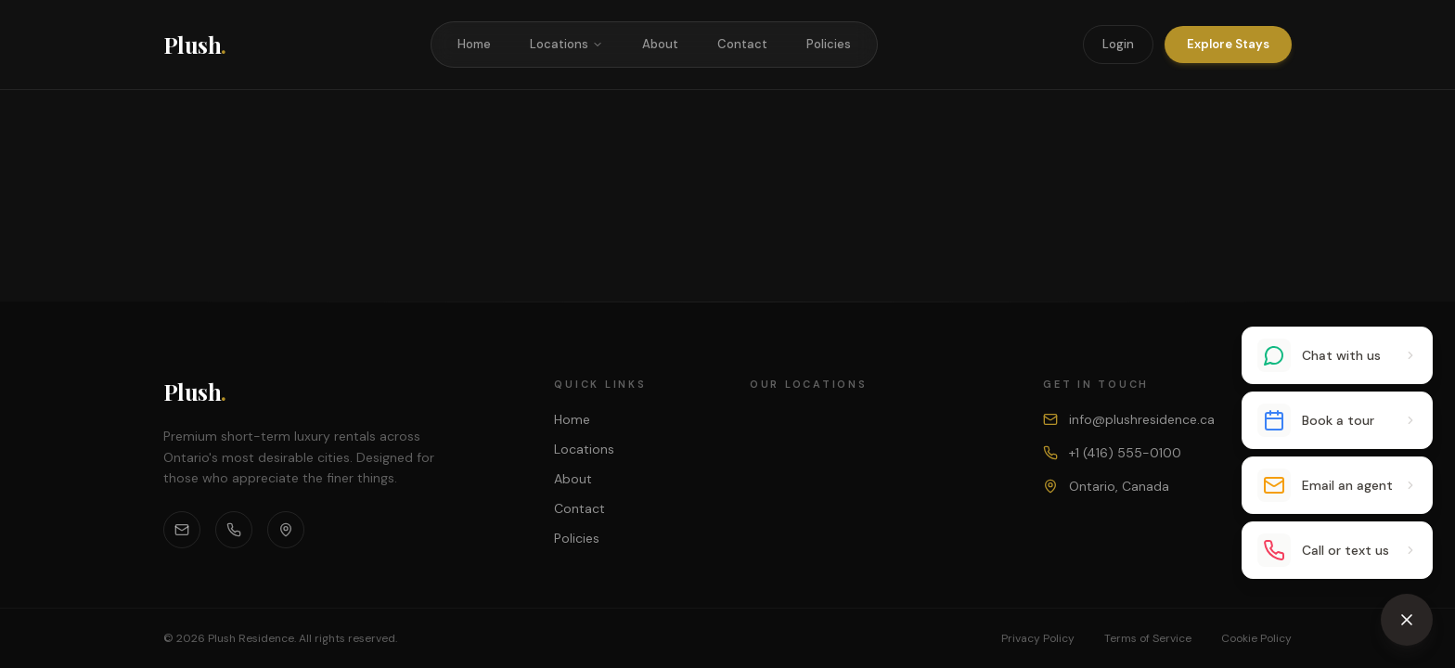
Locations (566, 44)
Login (1118, 44)
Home (474, 44)
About (660, 44)
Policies (828, 44)
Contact (742, 44)
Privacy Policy (1038, 638)
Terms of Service (1147, 638)
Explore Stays (1228, 44)
